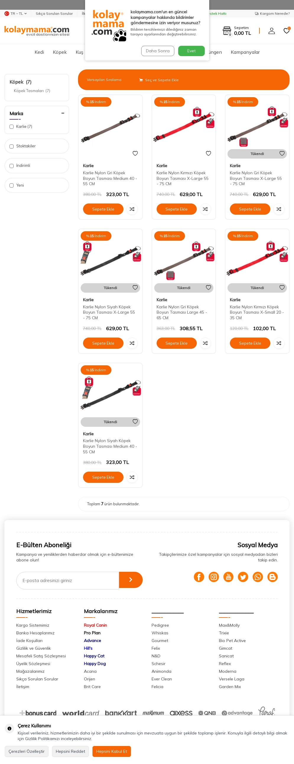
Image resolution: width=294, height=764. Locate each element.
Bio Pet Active (232, 640)
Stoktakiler (22, 146)
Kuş (79, 52)
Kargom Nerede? (272, 13)
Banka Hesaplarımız (35, 633)
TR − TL (15, 13)
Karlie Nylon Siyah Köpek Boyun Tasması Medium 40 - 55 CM (110, 446)
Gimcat (225, 648)
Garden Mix (230, 686)
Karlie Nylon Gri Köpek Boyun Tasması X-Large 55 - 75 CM (256, 178)
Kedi (39, 52)
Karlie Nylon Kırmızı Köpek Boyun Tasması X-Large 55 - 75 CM (183, 178)
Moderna (227, 671)
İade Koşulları (29, 640)
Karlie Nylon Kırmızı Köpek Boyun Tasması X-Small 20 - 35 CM (257, 312)
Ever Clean (162, 679)
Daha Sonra (157, 50)
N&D (156, 656)
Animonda (161, 671)
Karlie (20, 126)
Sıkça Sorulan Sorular (54, 13)
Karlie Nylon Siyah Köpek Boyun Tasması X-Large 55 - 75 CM (109, 312)
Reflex (225, 663)
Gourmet (160, 640)
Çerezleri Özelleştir (27, 751)
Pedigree (160, 625)
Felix (156, 648)
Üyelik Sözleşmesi (33, 663)
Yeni (16, 185)
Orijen (89, 679)
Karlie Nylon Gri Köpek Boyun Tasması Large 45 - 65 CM (182, 312)
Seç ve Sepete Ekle (159, 80)
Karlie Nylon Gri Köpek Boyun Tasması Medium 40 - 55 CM (110, 178)
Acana (90, 671)
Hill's (88, 648)
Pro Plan (92, 633)
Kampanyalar (245, 52)
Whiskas (160, 633)
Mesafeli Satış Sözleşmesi (41, 656)
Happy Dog (95, 663)
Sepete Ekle (103, 209)
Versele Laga (231, 679)
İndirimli (19, 165)
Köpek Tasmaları (32, 90)
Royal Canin (95, 625)
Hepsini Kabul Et (111, 751)
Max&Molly (229, 625)
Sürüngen (212, 52)
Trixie (224, 633)
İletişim (22, 686)
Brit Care (92, 686)
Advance (92, 640)
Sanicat (226, 656)
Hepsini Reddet (70, 751)
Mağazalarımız (30, 671)
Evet (191, 50)
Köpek (60, 52)
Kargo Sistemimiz (32, 625)
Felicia (157, 686)
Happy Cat (94, 656)
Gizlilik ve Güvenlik (33, 648)
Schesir (158, 663)
